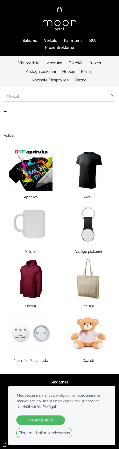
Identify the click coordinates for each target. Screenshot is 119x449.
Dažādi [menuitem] (81, 80)
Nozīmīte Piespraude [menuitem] (50, 80)
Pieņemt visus (40, 420)
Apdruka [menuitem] (54, 63)
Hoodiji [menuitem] (68, 71)
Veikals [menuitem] (50, 40)
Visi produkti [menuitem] (29, 63)
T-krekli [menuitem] (75, 63)
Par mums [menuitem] (73, 40)
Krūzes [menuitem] (94, 63)
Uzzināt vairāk (29, 407)
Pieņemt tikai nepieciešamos (44, 433)
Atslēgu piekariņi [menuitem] (41, 71)
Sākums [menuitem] (30, 40)
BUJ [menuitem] (93, 40)
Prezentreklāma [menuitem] (59, 47)
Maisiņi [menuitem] (87, 71)
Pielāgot (49, 407)
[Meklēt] (59, 96)
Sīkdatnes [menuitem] (60, 382)
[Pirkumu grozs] (59, 9)
